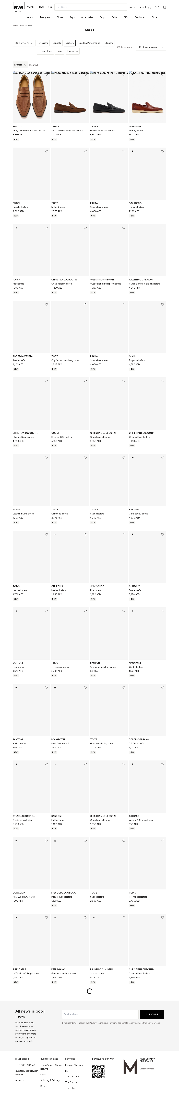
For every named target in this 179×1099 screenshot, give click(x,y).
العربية (143, 7)
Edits (114, 17)
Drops (102, 17)
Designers (45, 17)
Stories (155, 17)
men (41, 7)
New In (30, 17)
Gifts (126, 17)
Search (62, 7)
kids (50, 7)
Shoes (60, 17)
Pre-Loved (140, 17)
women (31, 7)
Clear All (33, 65)
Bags (72, 17)
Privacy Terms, (96, 1023)
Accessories (87, 17)
